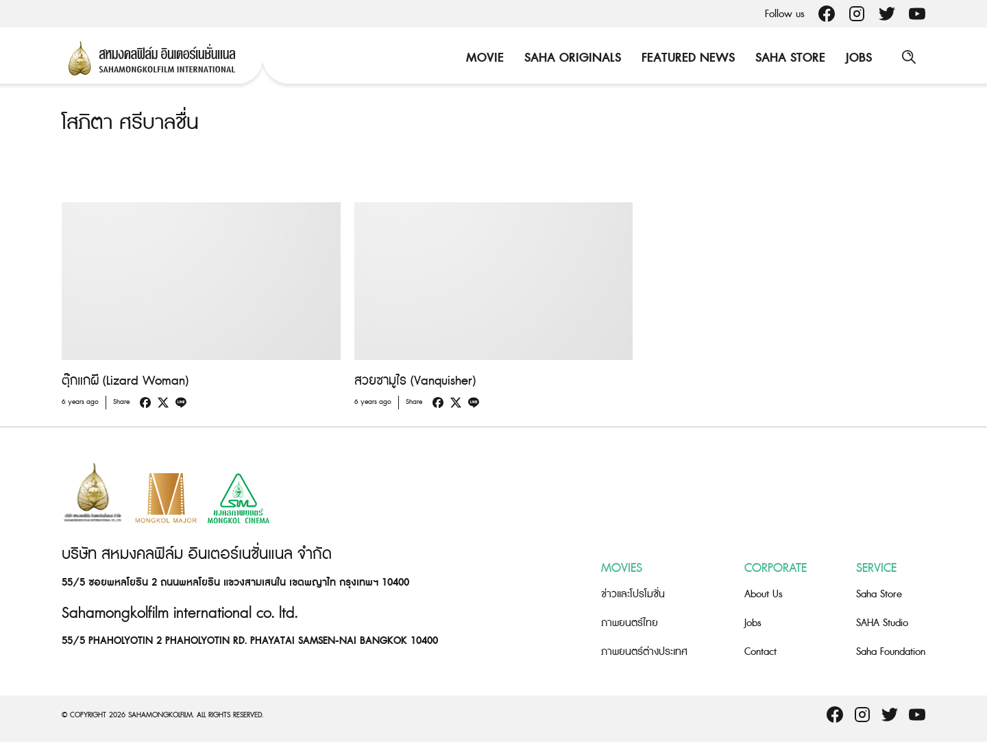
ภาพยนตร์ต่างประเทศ (644, 651)
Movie (483, 58)
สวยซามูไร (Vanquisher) (415, 381)
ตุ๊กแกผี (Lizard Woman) (125, 381)
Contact (760, 651)
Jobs (857, 58)
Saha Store (789, 58)
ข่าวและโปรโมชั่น (633, 593)
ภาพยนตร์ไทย (629, 622)
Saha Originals (571, 58)
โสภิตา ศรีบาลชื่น (130, 122)
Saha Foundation (890, 651)
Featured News (686, 58)
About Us (763, 593)
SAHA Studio (882, 622)
